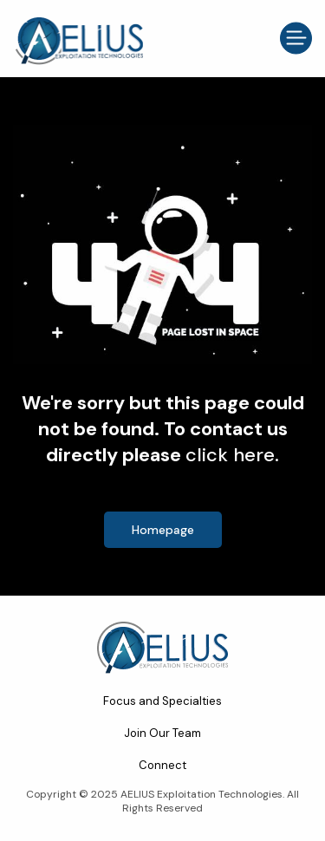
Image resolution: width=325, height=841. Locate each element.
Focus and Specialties (162, 701)
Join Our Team (162, 733)
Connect (162, 765)
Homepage (163, 530)
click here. (232, 454)
